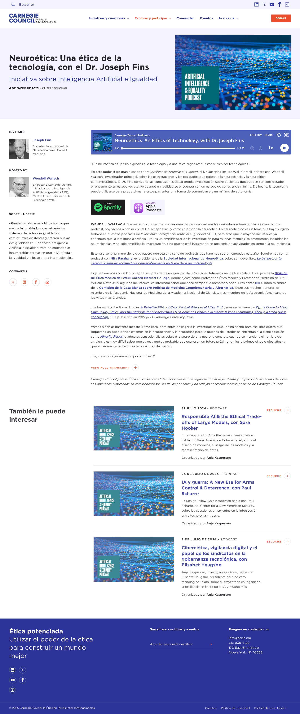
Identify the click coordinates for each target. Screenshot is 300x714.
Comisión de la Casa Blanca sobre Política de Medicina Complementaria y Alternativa (166, 287)
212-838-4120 (239, 642)
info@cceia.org (240, 638)
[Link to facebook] (279, 4)
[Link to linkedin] (256, 4)
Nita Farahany (121, 258)
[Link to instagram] (287, 4)
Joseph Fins (42, 140)
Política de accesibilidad (270, 708)
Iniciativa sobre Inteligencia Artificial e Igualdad (83, 79)
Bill (257, 283)
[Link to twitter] (264, 4)
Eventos (206, 18)
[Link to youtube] (272, 4)
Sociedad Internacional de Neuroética (193, 258)
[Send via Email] (47, 282)
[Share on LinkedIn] (24, 282)
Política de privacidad (235, 708)
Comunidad (186, 18)
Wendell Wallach (46, 178)
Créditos (210, 708)
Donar (281, 18)
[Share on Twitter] (13, 282)
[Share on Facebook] (36, 282)
